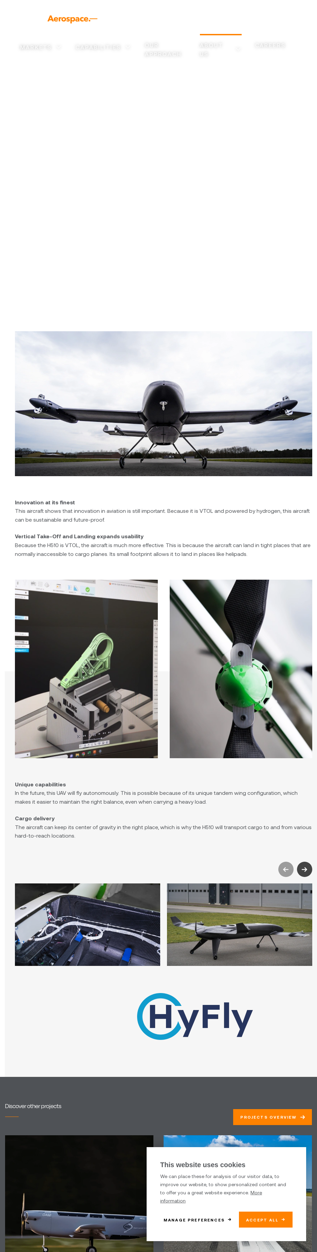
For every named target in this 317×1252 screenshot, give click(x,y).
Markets (36, 47)
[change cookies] (197, 1220)
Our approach (163, 49)
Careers (270, 45)
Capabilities (98, 47)
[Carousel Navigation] (295, 869)
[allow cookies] (266, 1220)
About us (211, 49)
